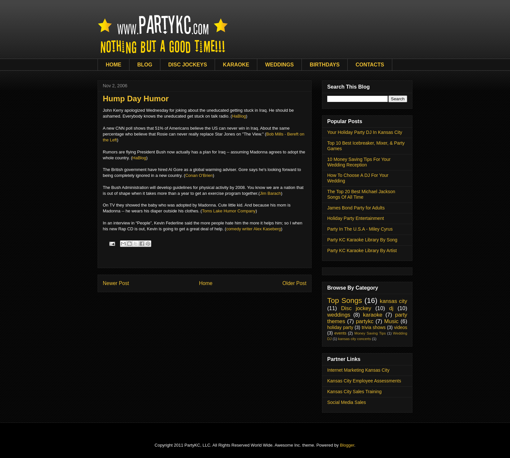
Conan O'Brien (199, 175)
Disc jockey (356, 308)
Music (391, 321)
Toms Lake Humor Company (229, 210)
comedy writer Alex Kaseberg (253, 228)
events (340, 333)
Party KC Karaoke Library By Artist (362, 250)
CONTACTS (370, 64)
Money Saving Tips (370, 333)
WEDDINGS (279, 64)
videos (400, 327)
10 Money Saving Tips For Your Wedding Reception (359, 162)
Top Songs (344, 300)
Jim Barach (270, 193)
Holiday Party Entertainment (355, 218)
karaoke (372, 315)
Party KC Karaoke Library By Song (362, 239)
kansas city (393, 301)
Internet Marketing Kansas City (358, 370)
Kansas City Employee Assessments (364, 380)
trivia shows (374, 327)
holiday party (340, 327)
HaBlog (239, 116)
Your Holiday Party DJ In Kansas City (364, 132)
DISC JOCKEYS (187, 64)
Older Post (294, 283)
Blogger (347, 445)
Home (206, 283)
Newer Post (116, 283)
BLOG (144, 64)
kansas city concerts (354, 339)
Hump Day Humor (136, 98)
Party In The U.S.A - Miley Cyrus (360, 229)
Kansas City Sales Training (354, 391)
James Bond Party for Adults (356, 207)
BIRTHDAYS (325, 64)
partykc (364, 321)
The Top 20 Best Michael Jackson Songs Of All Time (361, 194)
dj (391, 308)
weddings (338, 315)
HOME (113, 64)
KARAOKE (236, 64)
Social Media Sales (346, 402)
